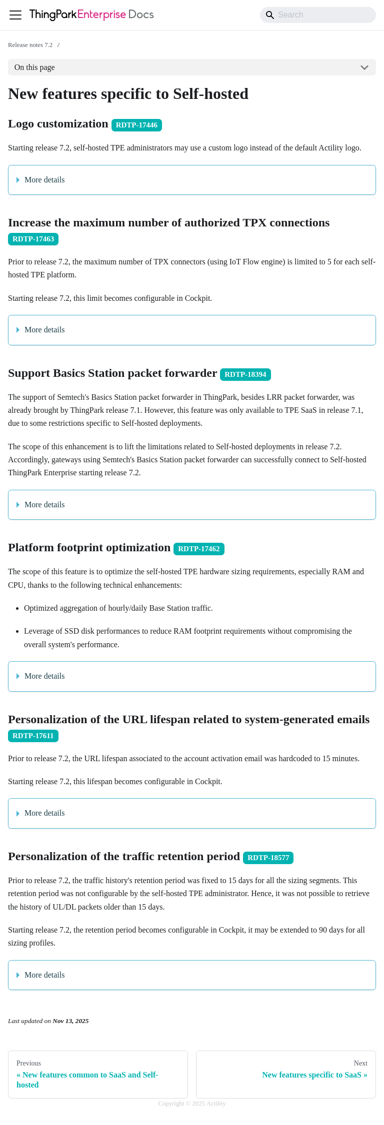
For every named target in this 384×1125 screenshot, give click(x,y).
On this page (34, 67)
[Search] (318, 15)
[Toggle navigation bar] (15, 14)
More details (44, 179)
